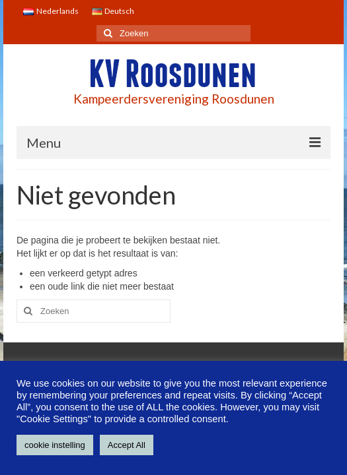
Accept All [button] (126, 445)
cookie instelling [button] (54, 445)
